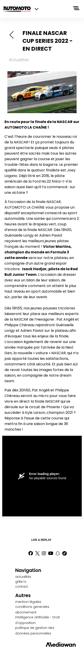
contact (21, 586)
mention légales (28, 602)
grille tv (20, 581)
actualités (23, 576)
